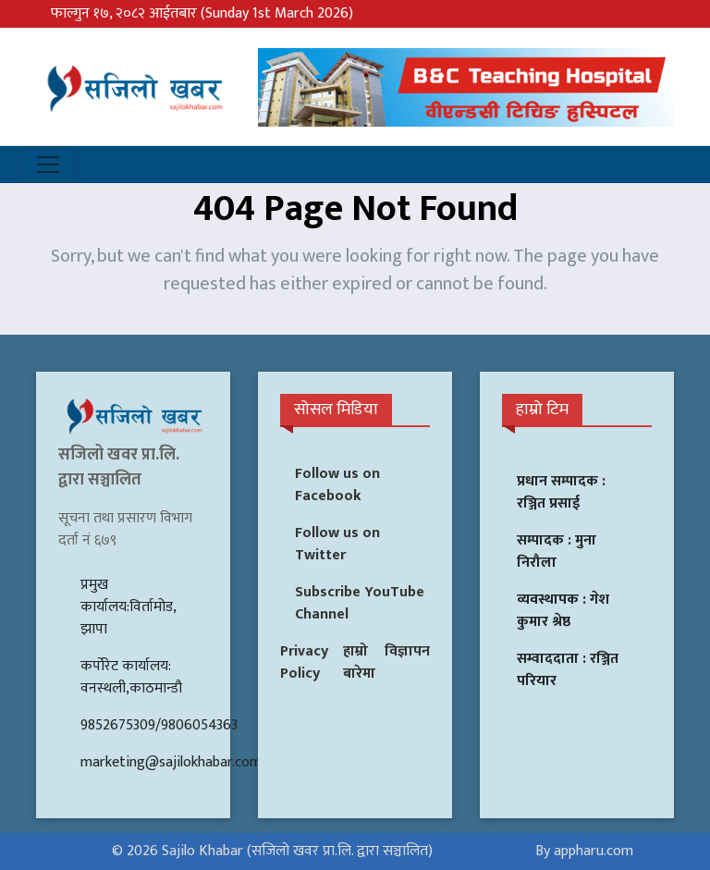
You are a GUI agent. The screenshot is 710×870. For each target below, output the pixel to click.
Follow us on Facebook (337, 485)
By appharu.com (584, 851)
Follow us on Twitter (337, 544)
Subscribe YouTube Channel (359, 603)
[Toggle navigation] (48, 164)
